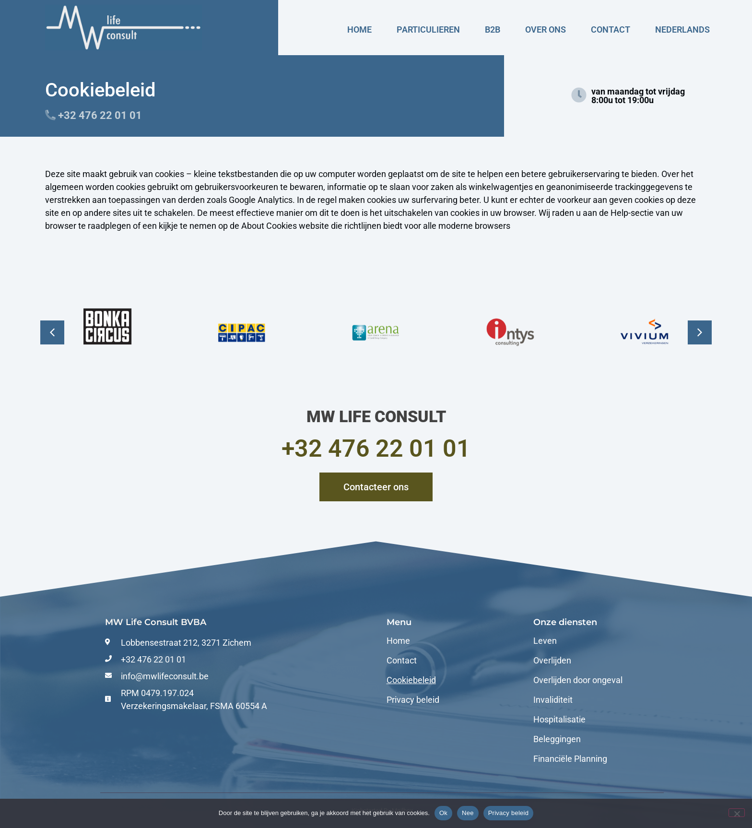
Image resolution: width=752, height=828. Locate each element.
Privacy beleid (413, 700)
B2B (492, 29)
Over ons (545, 29)
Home (359, 29)
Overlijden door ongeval (578, 680)
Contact (610, 29)
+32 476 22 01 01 (376, 448)
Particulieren (428, 29)
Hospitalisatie (559, 719)
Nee (468, 812)
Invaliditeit (553, 700)
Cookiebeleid (411, 680)
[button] (52, 332)
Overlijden (552, 660)
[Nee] (736, 812)
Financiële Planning (570, 759)
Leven (545, 641)
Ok (443, 812)
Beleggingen (557, 739)
